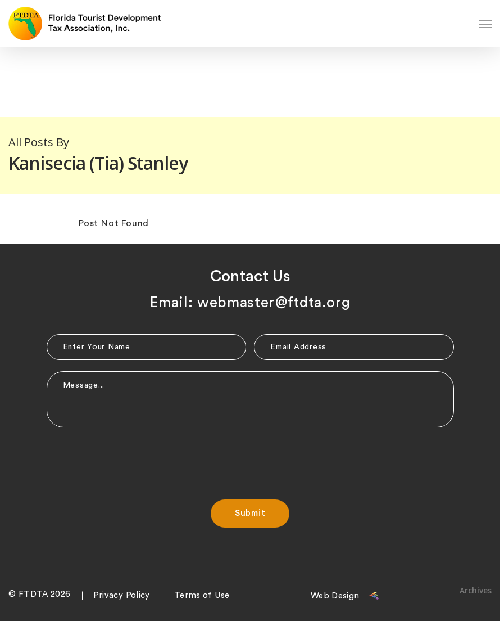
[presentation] (250, 461)
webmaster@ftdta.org (273, 302)
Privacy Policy (121, 595)
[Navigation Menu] (485, 23)
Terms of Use (202, 595)
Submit (250, 513)
